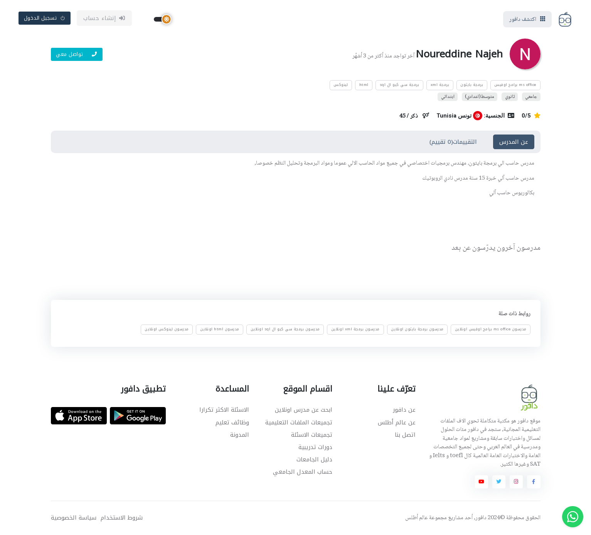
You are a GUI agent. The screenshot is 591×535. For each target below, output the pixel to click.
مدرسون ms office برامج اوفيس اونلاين (490, 329)
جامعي (531, 97)
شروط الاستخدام (122, 517)
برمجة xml (440, 84)
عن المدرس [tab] (513, 141)
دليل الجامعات (314, 459)
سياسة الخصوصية (73, 517)
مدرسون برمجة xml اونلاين (355, 329)
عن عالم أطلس (397, 422)
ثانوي (510, 97)
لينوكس (340, 84)
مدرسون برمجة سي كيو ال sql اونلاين (285, 329)
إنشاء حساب (104, 18)
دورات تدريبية (315, 447)
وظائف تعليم (232, 422)
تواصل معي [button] (76, 54)
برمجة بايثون (471, 84)
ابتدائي (448, 97)
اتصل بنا (405, 434)
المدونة (239, 434)
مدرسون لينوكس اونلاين (167, 329)
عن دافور (404, 409)
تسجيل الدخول (45, 18)
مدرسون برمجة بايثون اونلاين (417, 329)
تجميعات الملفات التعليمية (298, 422)
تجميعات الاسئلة (311, 434)
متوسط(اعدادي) (479, 97)
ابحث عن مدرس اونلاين (303, 409)
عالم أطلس (416, 518)
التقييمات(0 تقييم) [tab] (453, 141)
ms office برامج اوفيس (515, 84)
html (364, 84)
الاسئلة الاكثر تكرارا (224, 409)
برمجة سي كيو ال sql (399, 84)
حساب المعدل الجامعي (302, 471)
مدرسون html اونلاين (219, 329)
